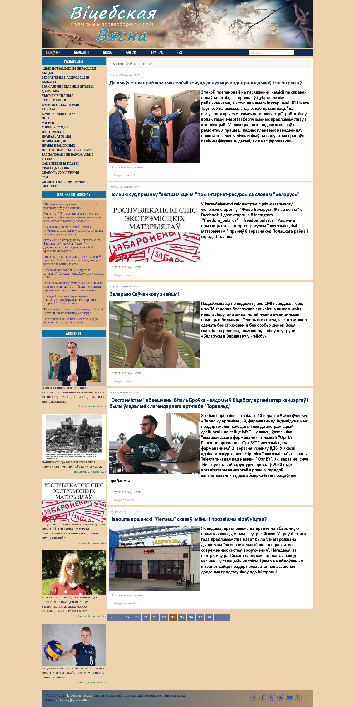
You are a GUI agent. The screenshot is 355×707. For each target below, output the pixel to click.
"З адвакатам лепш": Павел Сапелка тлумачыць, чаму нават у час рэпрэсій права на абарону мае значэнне (73, 230)
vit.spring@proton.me (72, 699)
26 (191, 617)
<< (111, 617)
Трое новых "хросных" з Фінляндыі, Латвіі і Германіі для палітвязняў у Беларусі (73, 311)
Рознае (138, 167)
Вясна (121, 35)
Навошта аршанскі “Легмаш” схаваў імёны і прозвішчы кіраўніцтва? (188, 519)
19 (128, 617)
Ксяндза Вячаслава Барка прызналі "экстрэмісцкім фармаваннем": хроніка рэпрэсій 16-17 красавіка (69, 299)
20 (137, 617)
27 (200, 617)
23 (164, 617)
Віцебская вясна (79, 695)
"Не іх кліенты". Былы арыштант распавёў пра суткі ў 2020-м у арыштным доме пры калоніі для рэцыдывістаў (72, 260)
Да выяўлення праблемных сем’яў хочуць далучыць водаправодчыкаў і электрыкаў (205, 83)
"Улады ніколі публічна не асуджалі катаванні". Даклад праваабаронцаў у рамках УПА (73, 273)
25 (182, 617)
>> (225, 617)
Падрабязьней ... (126, 175)
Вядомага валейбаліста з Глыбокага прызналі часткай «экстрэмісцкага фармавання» (73, 673)
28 (209, 617)
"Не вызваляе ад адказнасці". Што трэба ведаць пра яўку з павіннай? (70, 206)
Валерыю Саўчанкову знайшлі (144, 294)
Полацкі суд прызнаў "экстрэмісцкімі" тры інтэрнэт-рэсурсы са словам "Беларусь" (204, 195)
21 (146, 617)
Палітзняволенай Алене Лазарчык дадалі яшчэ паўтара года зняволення (70, 320)
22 (155, 617)
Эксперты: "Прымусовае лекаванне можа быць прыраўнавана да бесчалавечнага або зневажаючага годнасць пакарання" (72, 217)
